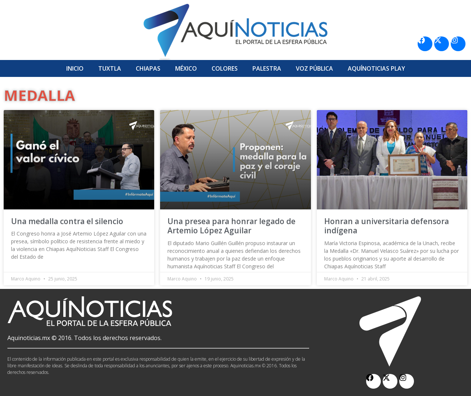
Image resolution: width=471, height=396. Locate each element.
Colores (225, 68)
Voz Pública (314, 68)
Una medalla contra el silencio (67, 221)
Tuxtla (109, 68)
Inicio (75, 68)
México (186, 68)
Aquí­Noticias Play (376, 68)
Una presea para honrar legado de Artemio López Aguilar (231, 226)
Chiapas (148, 68)
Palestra (266, 68)
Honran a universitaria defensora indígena (386, 226)
